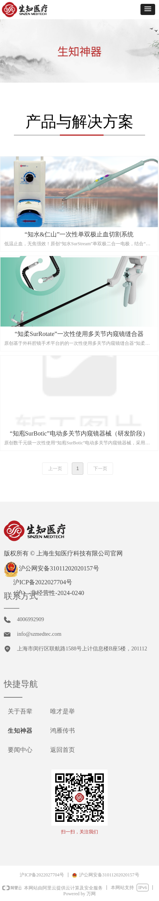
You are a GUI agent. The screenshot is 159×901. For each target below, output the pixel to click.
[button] (147, 9)
